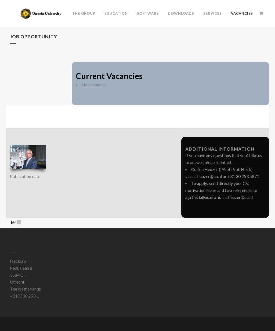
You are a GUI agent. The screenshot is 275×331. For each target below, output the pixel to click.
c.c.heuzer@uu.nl (206, 176)
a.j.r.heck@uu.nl (199, 197)
